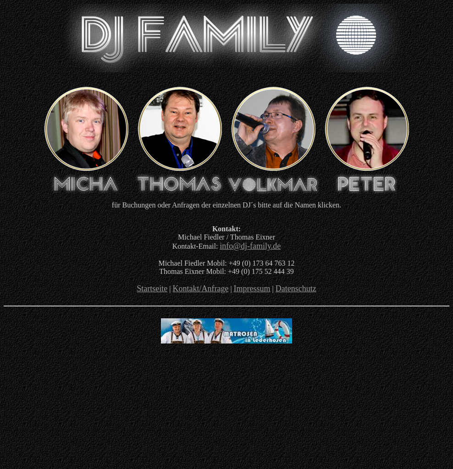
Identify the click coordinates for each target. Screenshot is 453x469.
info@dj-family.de (250, 246)
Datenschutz (296, 288)
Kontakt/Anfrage (200, 288)
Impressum (252, 288)
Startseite (152, 288)
